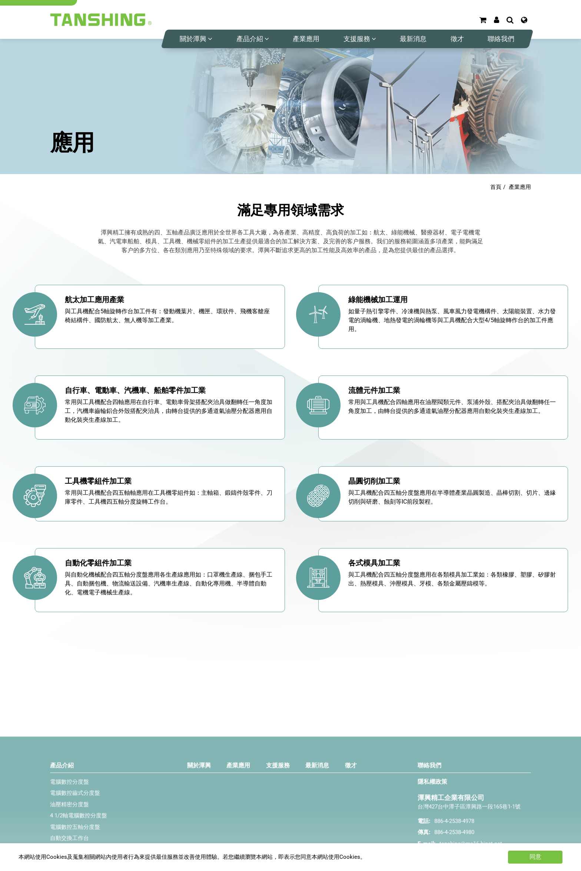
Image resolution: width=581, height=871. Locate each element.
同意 (535, 856)
